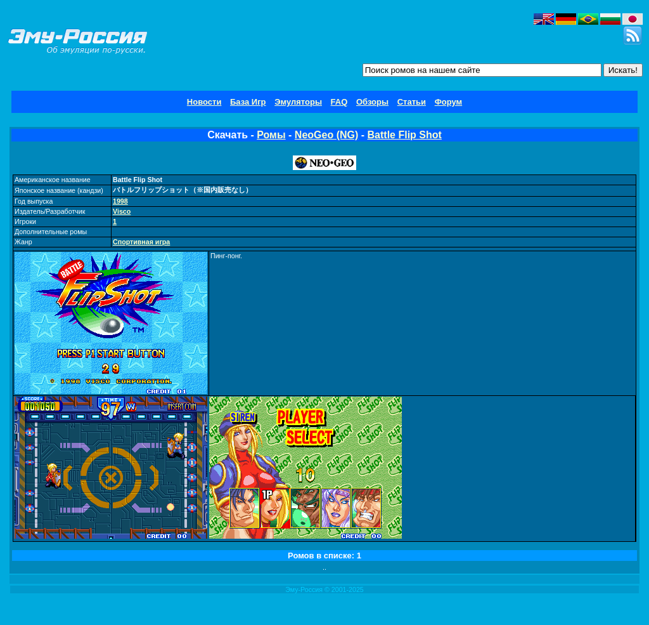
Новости (204, 102)
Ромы (271, 134)
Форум (448, 102)
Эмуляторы (298, 102)
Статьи (411, 102)
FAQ (339, 102)
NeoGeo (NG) (326, 134)
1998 (120, 201)
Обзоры (372, 102)
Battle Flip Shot (405, 134)
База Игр (248, 102)
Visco (122, 211)
